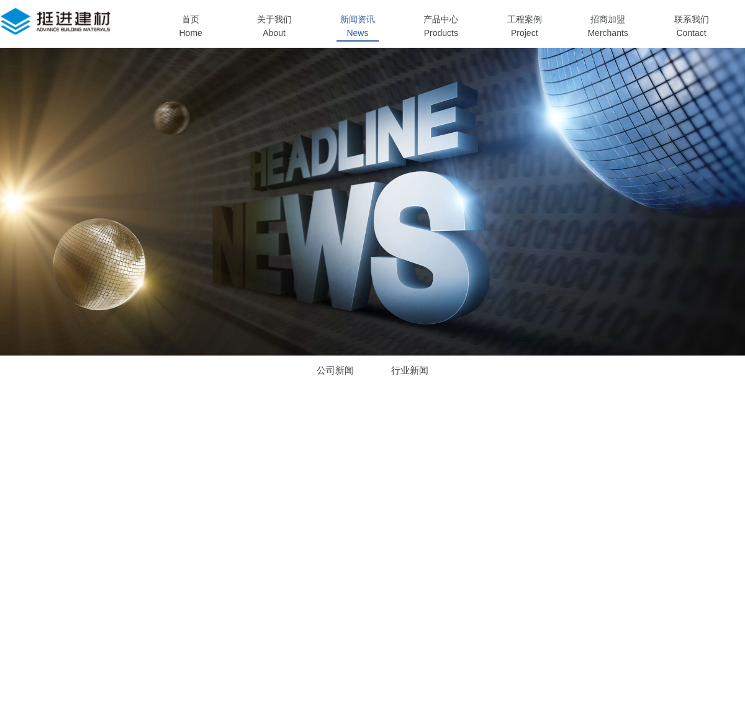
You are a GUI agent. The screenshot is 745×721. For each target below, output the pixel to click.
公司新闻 (335, 370)
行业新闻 (409, 370)
